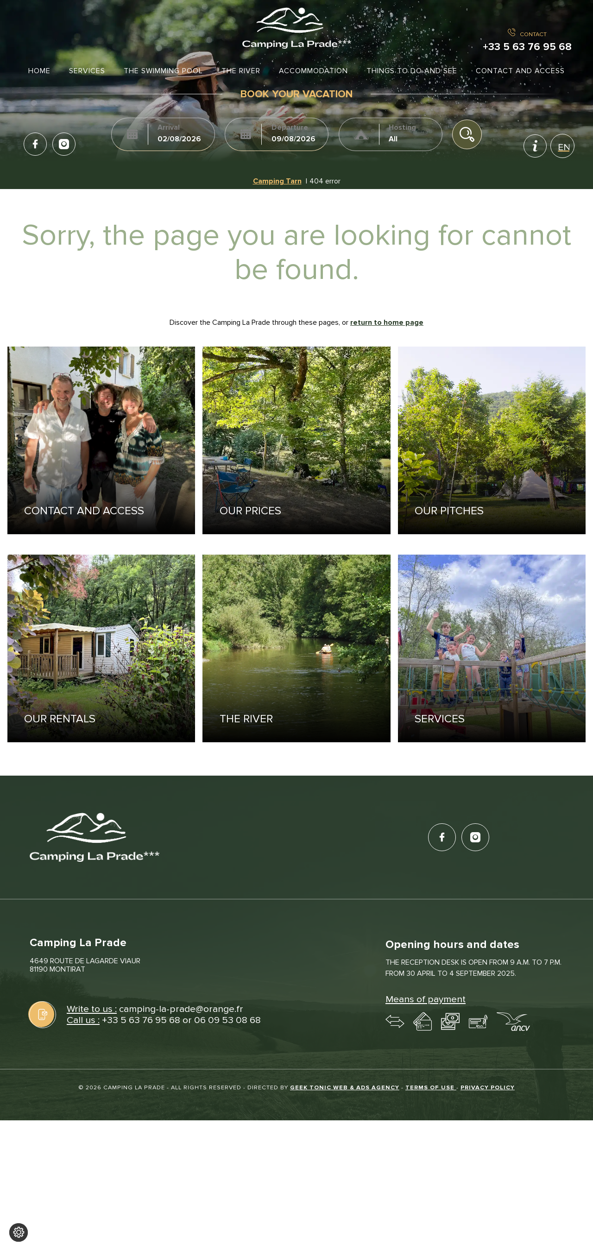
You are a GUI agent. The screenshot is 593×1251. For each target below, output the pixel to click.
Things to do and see (411, 71)
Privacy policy (488, 1087)
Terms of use (430, 1087)
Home (39, 71)
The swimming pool (163, 71)
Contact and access (520, 71)
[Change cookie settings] (18, 1232)
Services (87, 71)
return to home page (386, 322)
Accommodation (313, 71)
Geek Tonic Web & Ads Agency (344, 1087)
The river (240, 71)
